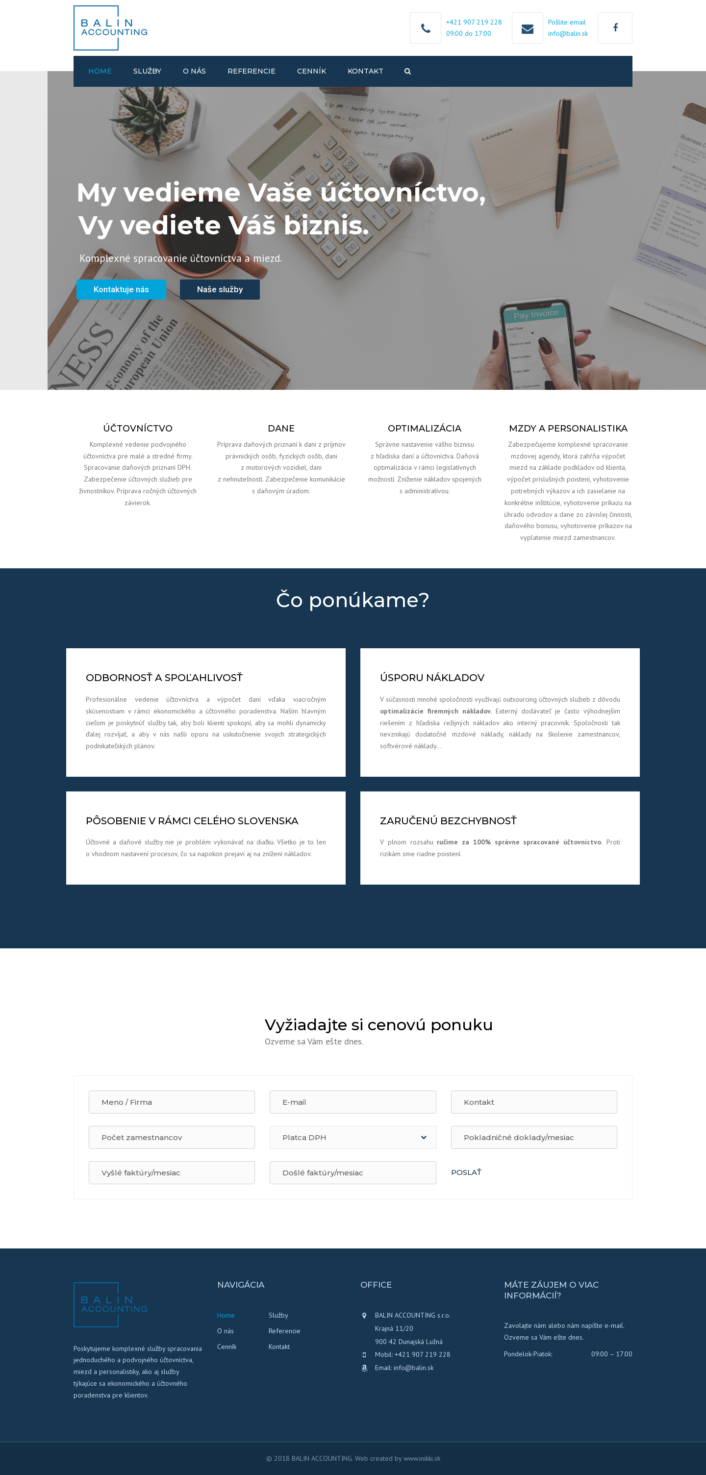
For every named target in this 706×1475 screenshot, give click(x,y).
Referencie (251, 71)
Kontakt (365, 71)
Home (100, 71)
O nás (194, 71)
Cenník (311, 71)
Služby (147, 71)
